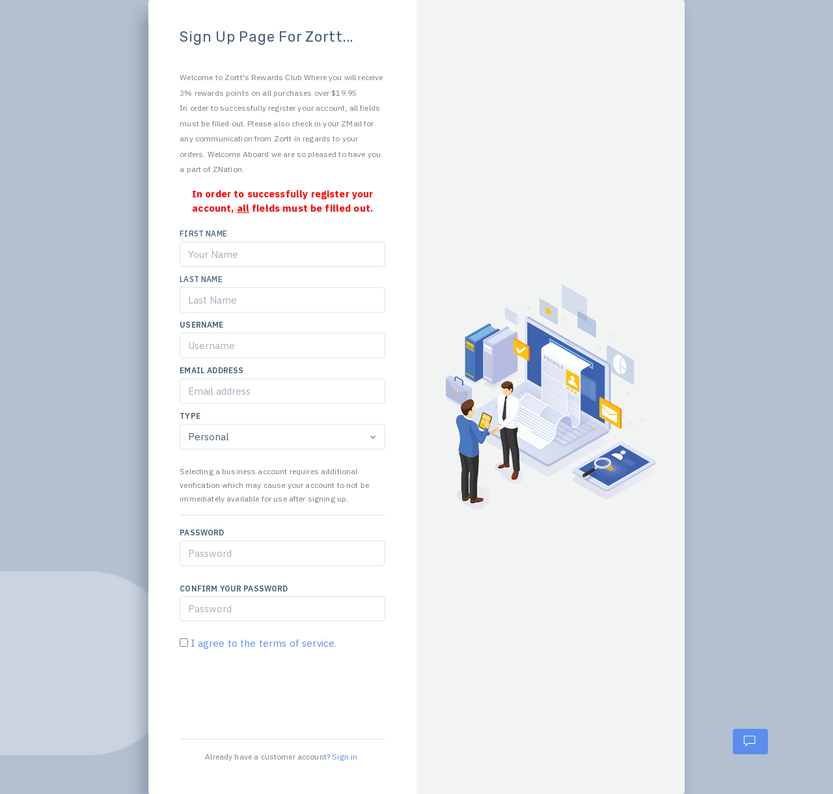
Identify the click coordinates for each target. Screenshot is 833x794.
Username (201, 325)
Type (190, 416)
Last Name (201, 279)
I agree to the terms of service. (262, 643)
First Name (203, 233)
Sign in (344, 756)
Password (202, 532)
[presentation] (278, 689)
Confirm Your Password (234, 588)
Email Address (211, 370)
